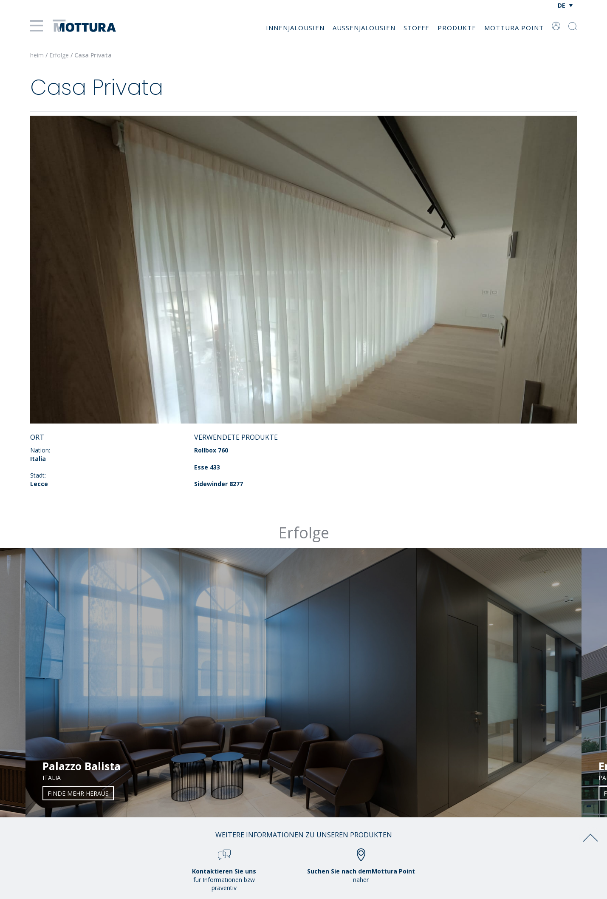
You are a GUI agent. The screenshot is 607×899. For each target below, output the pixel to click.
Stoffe (416, 27)
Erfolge (59, 55)
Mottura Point (514, 27)
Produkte (457, 27)
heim (37, 55)
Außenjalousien (364, 27)
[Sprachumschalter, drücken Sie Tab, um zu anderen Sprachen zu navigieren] (565, 5)
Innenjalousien (295, 27)
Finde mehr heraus (78, 793)
